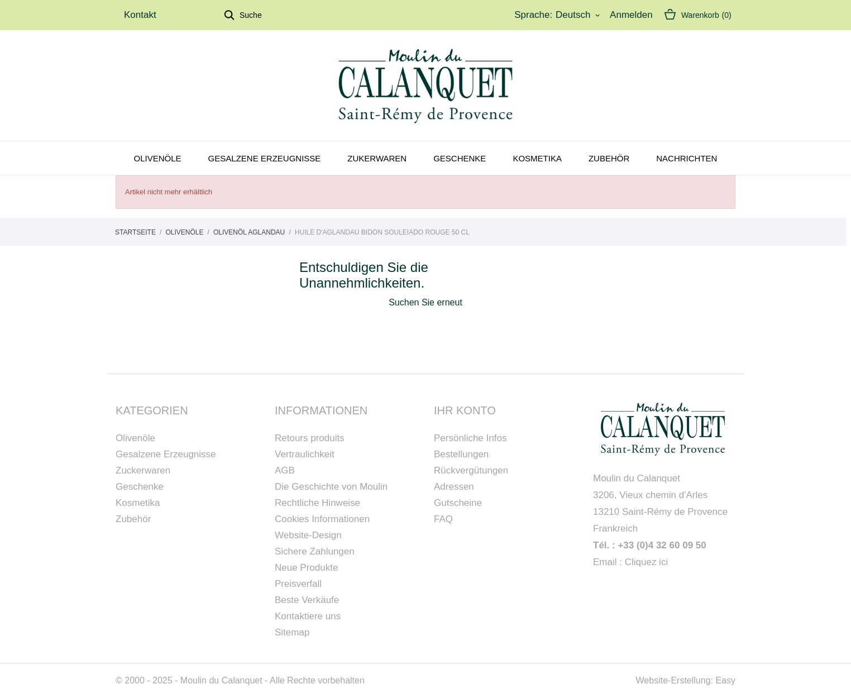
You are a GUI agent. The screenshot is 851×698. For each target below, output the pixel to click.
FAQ (443, 519)
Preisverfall (298, 584)
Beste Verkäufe (307, 600)
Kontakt (140, 14)
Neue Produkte (306, 567)
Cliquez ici (646, 562)
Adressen (454, 486)
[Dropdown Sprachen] (578, 15)
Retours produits (310, 438)
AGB (285, 470)
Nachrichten (686, 158)
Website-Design (308, 535)
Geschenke (459, 158)
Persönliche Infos (470, 438)
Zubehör (609, 158)
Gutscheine (458, 503)
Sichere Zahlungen (315, 551)
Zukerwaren (377, 158)
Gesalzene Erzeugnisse (264, 158)
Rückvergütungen (471, 470)
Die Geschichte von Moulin (331, 486)
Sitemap (292, 632)
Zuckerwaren (143, 470)
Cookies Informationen (322, 519)
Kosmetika (537, 158)
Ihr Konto (465, 410)
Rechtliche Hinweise (317, 503)
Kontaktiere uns (308, 616)
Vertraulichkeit (304, 454)
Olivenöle (157, 158)
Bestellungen (461, 454)
